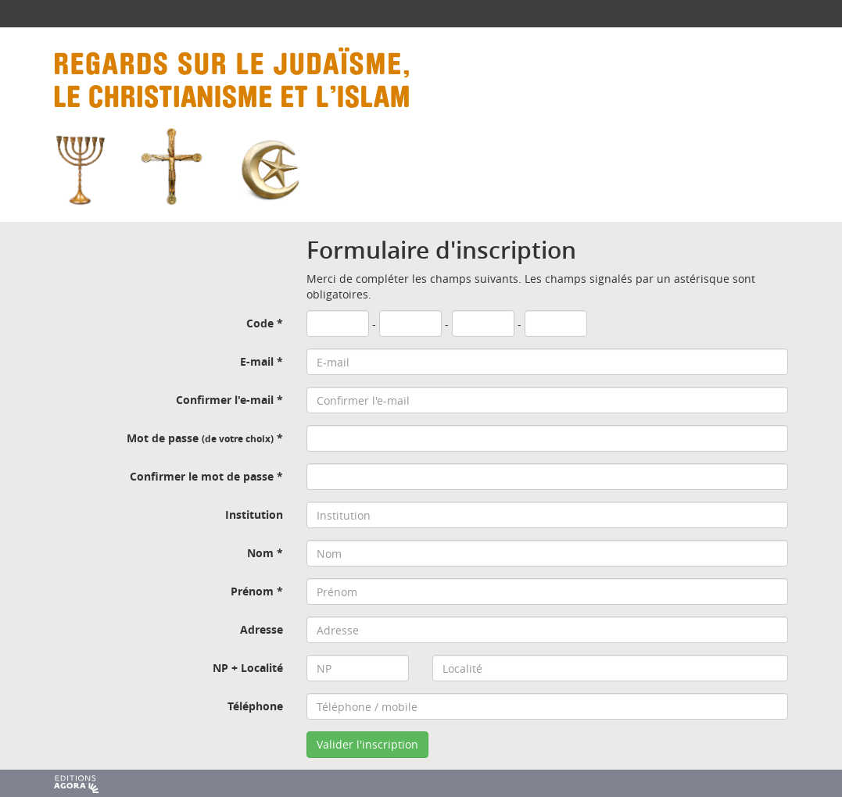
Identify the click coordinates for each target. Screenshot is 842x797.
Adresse (261, 629)
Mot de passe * (205, 438)
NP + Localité (248, 667)
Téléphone (255, 706)
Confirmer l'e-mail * (229, 399)
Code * (264, 323)
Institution (254, 514)
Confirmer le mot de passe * (206, 476)
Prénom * (257, 591)
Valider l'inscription (367, 744)
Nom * (265, 552)
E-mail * (261, 361)
